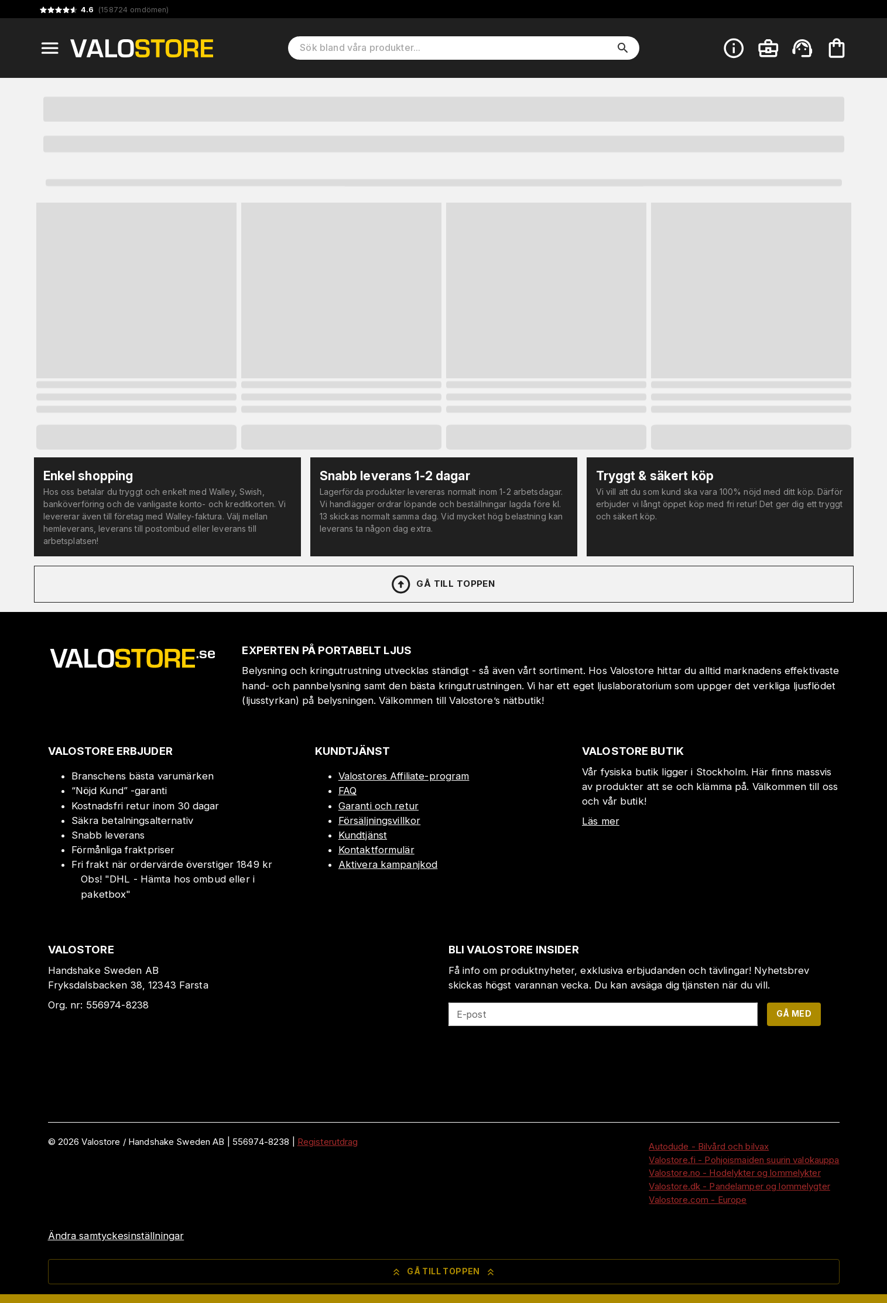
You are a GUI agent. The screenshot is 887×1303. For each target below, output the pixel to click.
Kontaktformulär (376, 850)
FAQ (347, 790)
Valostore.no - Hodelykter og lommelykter (734, 1172)
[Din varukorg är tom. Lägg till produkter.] (836, 48)
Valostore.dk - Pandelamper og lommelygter (739, 1186)
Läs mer (600, 821)
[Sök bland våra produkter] (455, 48)
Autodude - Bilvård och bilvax (709, 1146)
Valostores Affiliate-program (404, 776)
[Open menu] (50, 48)
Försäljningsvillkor (379, 820)
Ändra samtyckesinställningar (116, 1236)
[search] (623, 48)
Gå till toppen (442, 584)
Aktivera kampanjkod (388, 864)
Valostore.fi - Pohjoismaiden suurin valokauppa (744, 1159)
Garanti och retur (378, 806)
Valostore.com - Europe (697, 1199)
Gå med (793, 1013)
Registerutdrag (327, 1141)
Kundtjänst (362, 835)
